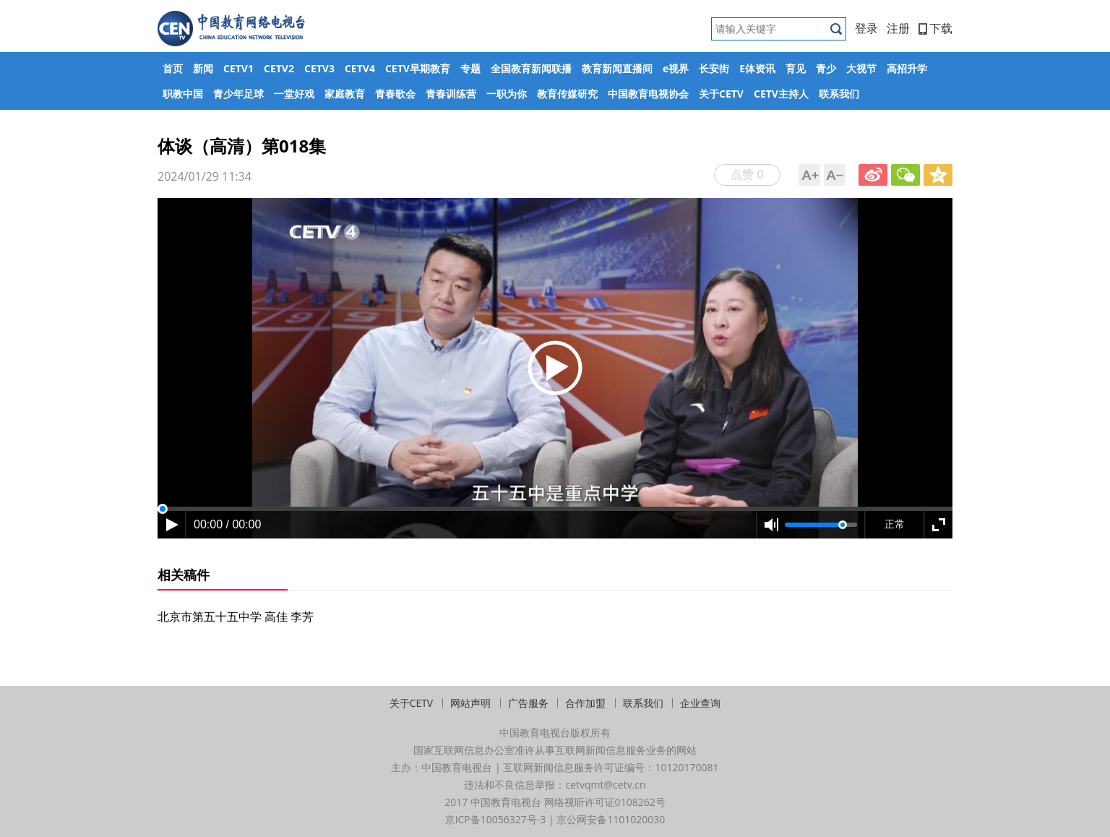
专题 (470, 68)
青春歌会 (395, 93)
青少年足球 (238, 93)
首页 (173, 68)
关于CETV (721, 93)
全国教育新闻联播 (531, 68)
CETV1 (238, 68)
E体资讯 (757, 68)
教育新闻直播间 (617, 68)
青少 (826, 68)
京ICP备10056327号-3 (495, 819)
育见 (796, 68)
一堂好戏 (294, 93)
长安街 (714, 68)
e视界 (676, 68)
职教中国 (183, 93)
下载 (935, 28)
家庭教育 (344, 93)
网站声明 (470, 703)
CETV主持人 (781, 93)
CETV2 (279, 68)
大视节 (861, 68)
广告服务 (528, 703)
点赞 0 (747, 174)
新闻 (203, 68)
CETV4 (360, 68)
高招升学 (907, 68)
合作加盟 (585, 703)
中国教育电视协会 (648, 93)
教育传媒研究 (567, 93)
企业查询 (700, 703)
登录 (866, 28)
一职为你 (506, 93)
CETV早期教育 (417, 68)
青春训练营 (451, 93)
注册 (898, 28)
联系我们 (839, 93)
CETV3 (319, 68)
